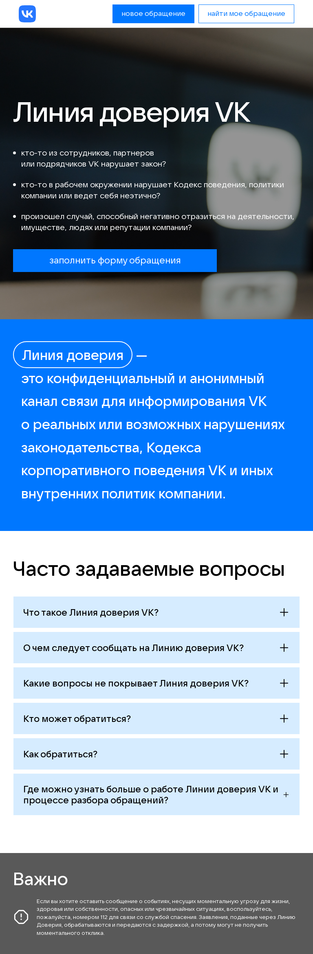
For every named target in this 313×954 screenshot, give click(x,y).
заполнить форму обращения (115, 260)
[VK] (27, 13)
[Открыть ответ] (156, 612)
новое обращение (153, 13)
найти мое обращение (246, 13)
